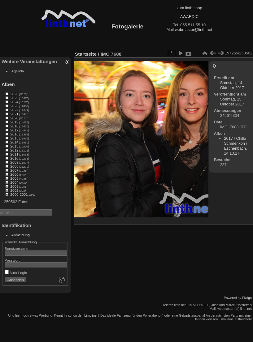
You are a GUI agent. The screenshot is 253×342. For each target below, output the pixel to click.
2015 (14, 138)
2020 (14, 118)
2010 (14, 158)
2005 (14, 178)
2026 (14, 94)
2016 (14, 134)
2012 (14, 150)
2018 (14, 126)
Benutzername (16, 248)
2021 (14, 114)
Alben (8, 84)
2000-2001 (19, 194)
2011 (14, 154)
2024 (14, 102)
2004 (14, 182)
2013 (14, 146)
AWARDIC (189, 16)
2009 (14, 162)
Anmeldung (20, 235)
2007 (14, 170)
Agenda (17, 71)
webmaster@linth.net (193, 29)
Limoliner (91, 315)
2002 (14, 190)
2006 (14, 174)
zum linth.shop (189, 8)
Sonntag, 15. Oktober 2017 (232, 101)
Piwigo (247, 298)
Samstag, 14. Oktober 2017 (232, 85)
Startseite (86, 54)
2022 (14, 110)
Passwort (12, 260)
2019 (14, 122)
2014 (14, 142)
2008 (14, 166)
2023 (14, 106)
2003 (14, 186)
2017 (14, 130)
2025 (14, 98)
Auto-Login (16, 273)
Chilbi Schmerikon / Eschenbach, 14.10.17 (235, 146)
